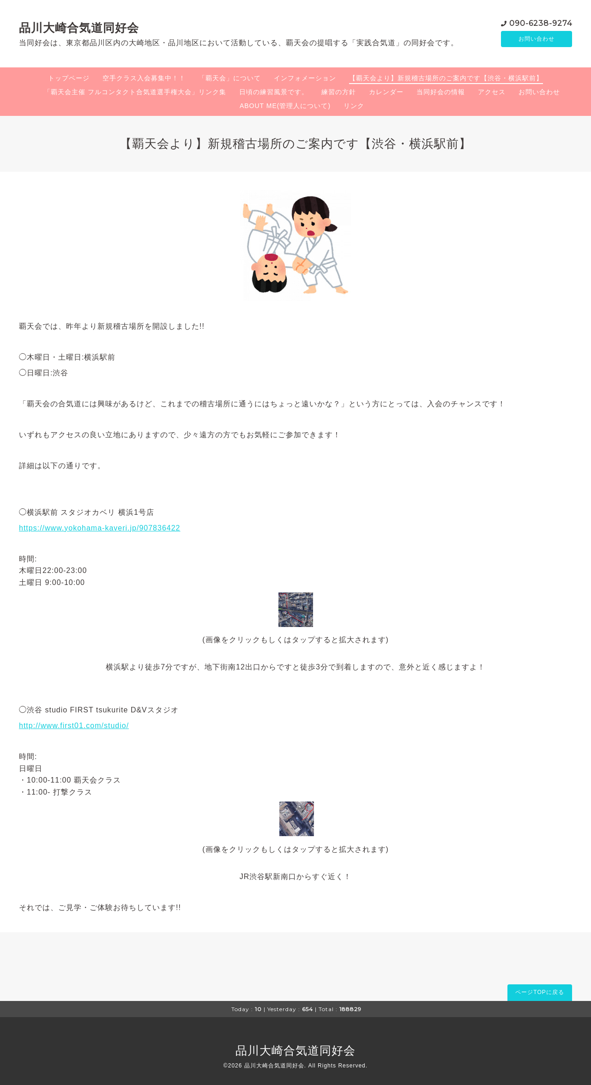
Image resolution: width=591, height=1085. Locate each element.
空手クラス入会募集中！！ (144, 78)
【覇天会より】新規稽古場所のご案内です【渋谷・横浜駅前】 (446, 78)
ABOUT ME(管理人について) (285, 105)
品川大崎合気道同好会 (79, 28)
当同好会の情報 (440, 92)
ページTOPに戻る (539, 992)
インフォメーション (305, 78)
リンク (354, 105)
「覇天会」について (230, 78)
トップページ (69, 78)
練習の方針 (338, 92)
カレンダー (386, 92)
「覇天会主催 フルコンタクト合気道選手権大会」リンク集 (135, 92)
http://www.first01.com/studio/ (74, 725)
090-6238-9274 (540, 22)
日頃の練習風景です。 (273, 92)
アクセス (492, 92)
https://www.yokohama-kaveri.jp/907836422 (100, 528)
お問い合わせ (536, 39)
